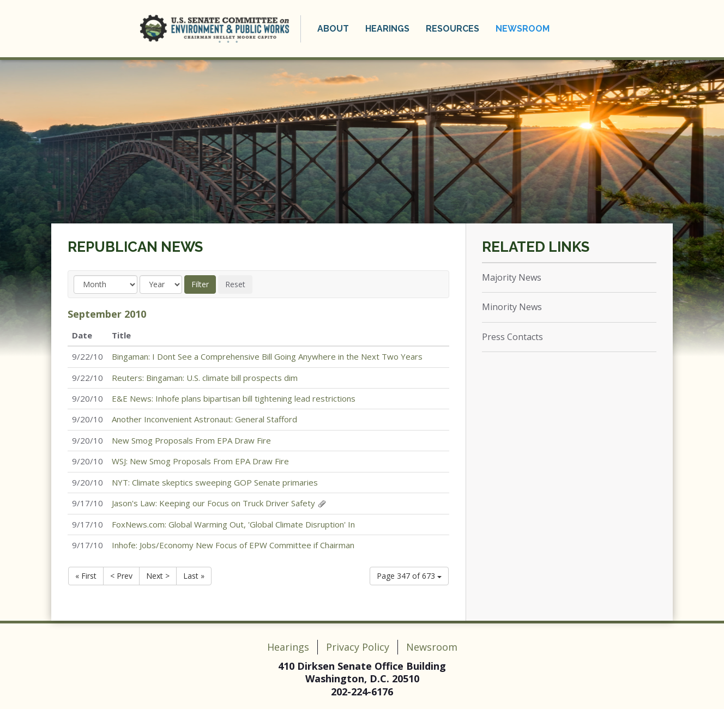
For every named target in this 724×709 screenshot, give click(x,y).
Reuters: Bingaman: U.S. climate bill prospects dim (205, 377)
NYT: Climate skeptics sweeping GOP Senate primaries (215, 482)
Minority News (512, 307)
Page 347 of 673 (409, 576)
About (333, 28)
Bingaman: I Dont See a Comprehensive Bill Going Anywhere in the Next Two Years (267, 356)
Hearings (387, 28)
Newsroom (523, 28)
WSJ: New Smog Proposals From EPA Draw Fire (200, 461)
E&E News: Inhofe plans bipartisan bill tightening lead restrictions (233, 398)
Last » (193, 576)
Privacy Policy (357, 646)
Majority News (511, 277)
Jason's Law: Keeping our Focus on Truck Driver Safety (213, 503)
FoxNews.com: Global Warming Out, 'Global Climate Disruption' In (233, 524)
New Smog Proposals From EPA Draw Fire (191, 440)
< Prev (121, 576)
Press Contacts (512, 337)
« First (85, 576)
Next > (158, 576)
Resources (452, 28)
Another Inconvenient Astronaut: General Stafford (204, 419)
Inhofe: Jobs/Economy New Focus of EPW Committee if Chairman (233, 545)
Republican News (135, 247)
